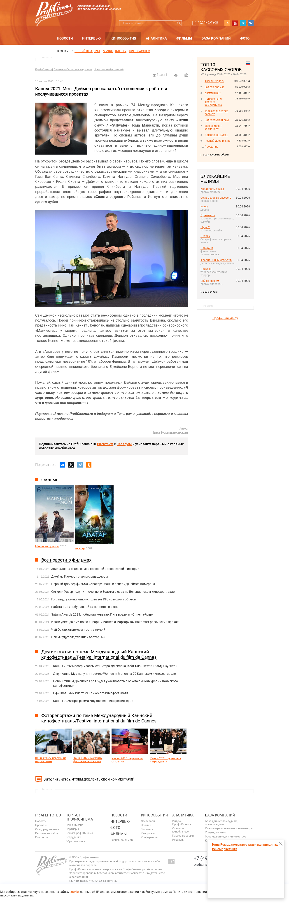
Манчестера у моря (55, 330)
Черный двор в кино (218, 140)
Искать (179, 23)
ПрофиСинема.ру (225, 318)
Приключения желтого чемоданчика (214, 102)
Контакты (41, 837)
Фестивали (148, 821)
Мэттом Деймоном (134, 115)
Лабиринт (206, 248)
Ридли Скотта (68, 181)
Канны (120, 51)
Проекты (41, 825)
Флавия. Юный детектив (216, 260)
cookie (74, 892)
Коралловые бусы (212, 188)
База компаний (216, 38)
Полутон (206, 268)
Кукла (204, 206)
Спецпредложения (47, 829)
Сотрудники (73, 837)
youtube (235, 23)
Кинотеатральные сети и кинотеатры (229, 828)
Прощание (211, 146)
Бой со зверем (209, 280)
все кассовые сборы (216, 154)
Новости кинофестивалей (109, 69)
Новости (65, 38)
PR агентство (48, 815)
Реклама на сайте (46, 833)
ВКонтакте (105, 444)
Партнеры (72, 829)
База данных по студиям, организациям (221, 823)
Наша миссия (74, 825)
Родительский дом (217, 120)
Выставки (147, 829)
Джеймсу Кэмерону (111, 356)
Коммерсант (213, 92)
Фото (244, 38)
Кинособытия (123, 38)
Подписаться (208, 22)
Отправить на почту (186, 75)
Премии (146, 825)
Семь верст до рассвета (215, 197)
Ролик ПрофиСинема (79, 833)
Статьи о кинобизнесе (180, 830)
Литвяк (205, 236)
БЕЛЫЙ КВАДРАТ (87, 51)
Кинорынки (148, 833)
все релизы (210, 291)
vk (250, 23)
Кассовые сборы (183, 835)
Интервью (91, 38)
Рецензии (178, 839)
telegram (243, 23)
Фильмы (184, 38)
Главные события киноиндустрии (73, 69)
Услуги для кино (215, 832)
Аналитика (156, 38)
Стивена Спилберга (83, 176)
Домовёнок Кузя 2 (216, 134)
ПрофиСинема (43, 69)
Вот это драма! (214, 87)
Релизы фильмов (121, 840)
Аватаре (51, 351)
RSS (227, 23)
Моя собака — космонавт (213, 127)
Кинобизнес (139, 51)
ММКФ (108, 51)
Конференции (149, 837)
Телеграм (124, 444)
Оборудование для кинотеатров (225, 836)
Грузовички (207, 215)
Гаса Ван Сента (49, 176)
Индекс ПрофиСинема (181, 823)
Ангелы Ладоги (214, 81)
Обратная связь (76, 841)
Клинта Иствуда (117, 176)
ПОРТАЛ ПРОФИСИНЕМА (79, 817)
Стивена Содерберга (152, 176)
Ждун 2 (205, 227)
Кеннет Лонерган (89, 325)
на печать (175, 75)
